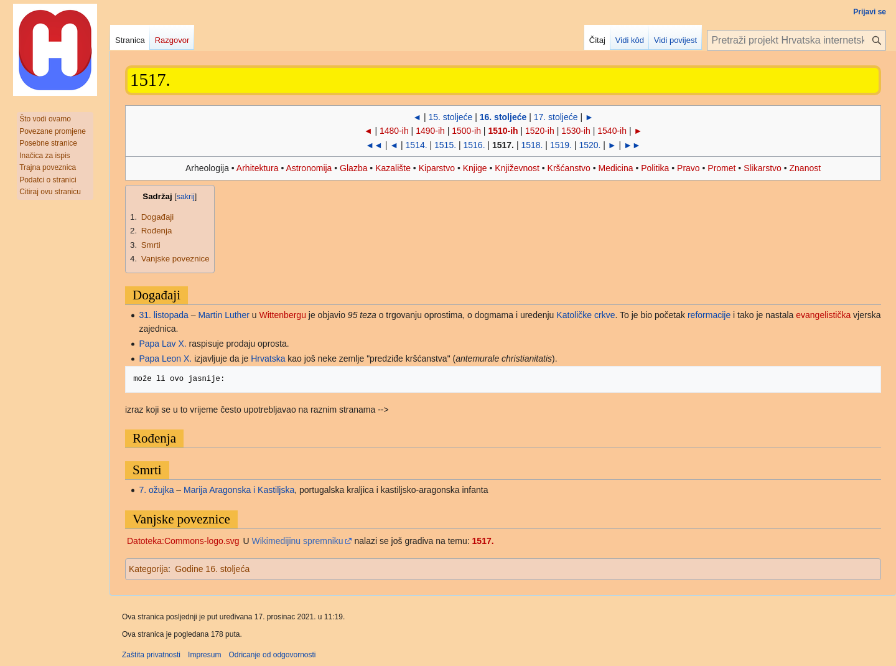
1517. (483, 541)
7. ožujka (156, 490)
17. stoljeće (556, 117)
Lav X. (174, 344)
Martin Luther (223, 315)
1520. (589, 145)
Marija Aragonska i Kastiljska (239, 490)
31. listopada (163, 315)
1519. (561, 145)
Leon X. (177, 358)
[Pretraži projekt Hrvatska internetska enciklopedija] (796, 40)
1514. (416, 145)
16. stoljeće (503, 117)
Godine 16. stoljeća (212, 569)
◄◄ (374, 145)
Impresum (204, 654)
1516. (474, 145)
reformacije (709, 315)
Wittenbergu (282, 315)
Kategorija (148, 569)
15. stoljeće (451, 117)
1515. (445, 145)
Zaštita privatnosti (151, 654)
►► (632, 145)
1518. (532, 145)
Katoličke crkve (585, 315)
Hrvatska (268, 358)
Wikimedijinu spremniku (297, 541)
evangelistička (823, 315)
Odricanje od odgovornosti (271, 654)
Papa (149, 344)
